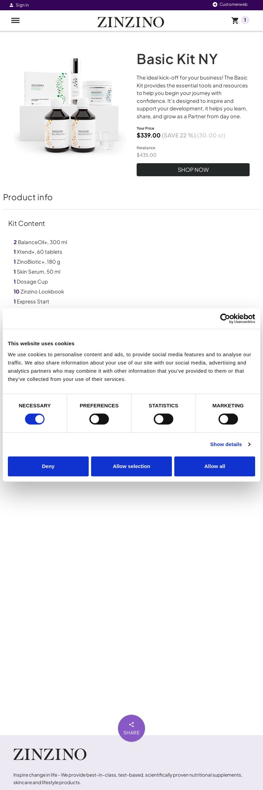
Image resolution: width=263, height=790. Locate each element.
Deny (48, 466)
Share (131, 727)
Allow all (214, 466)
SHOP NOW (193, 169)
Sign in (19, 5)
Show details (226, 444)
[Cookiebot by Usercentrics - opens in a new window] (225, 318)
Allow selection (131, 466)
